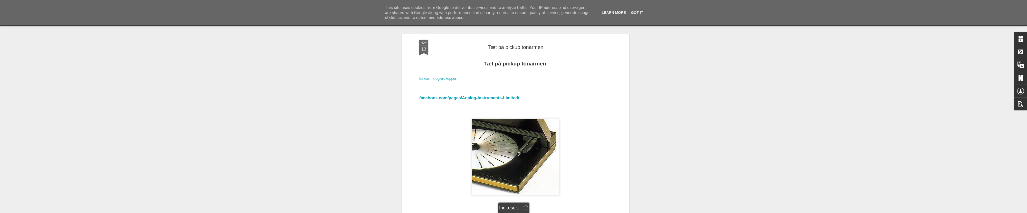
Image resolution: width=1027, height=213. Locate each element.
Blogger (562, 210)
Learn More (614, 13)
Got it (637, 13)
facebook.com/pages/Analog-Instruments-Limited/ (469, 40)
